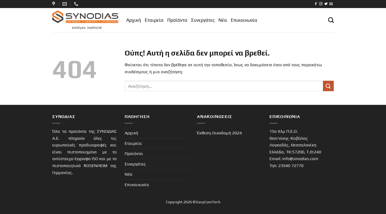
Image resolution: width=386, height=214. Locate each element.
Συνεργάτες (203, 20)
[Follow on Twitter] (326, 4)
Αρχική (133, 20)
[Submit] (328, 86)
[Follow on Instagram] (320, 4)
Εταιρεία (154, 20)
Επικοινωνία (244, 20)
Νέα (222, 20)
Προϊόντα (177, 20)
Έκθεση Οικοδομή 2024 (219, 132)
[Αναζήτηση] (331, 20)
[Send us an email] (331, 4)
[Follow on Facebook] (315, 4)
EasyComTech (208, 202)
